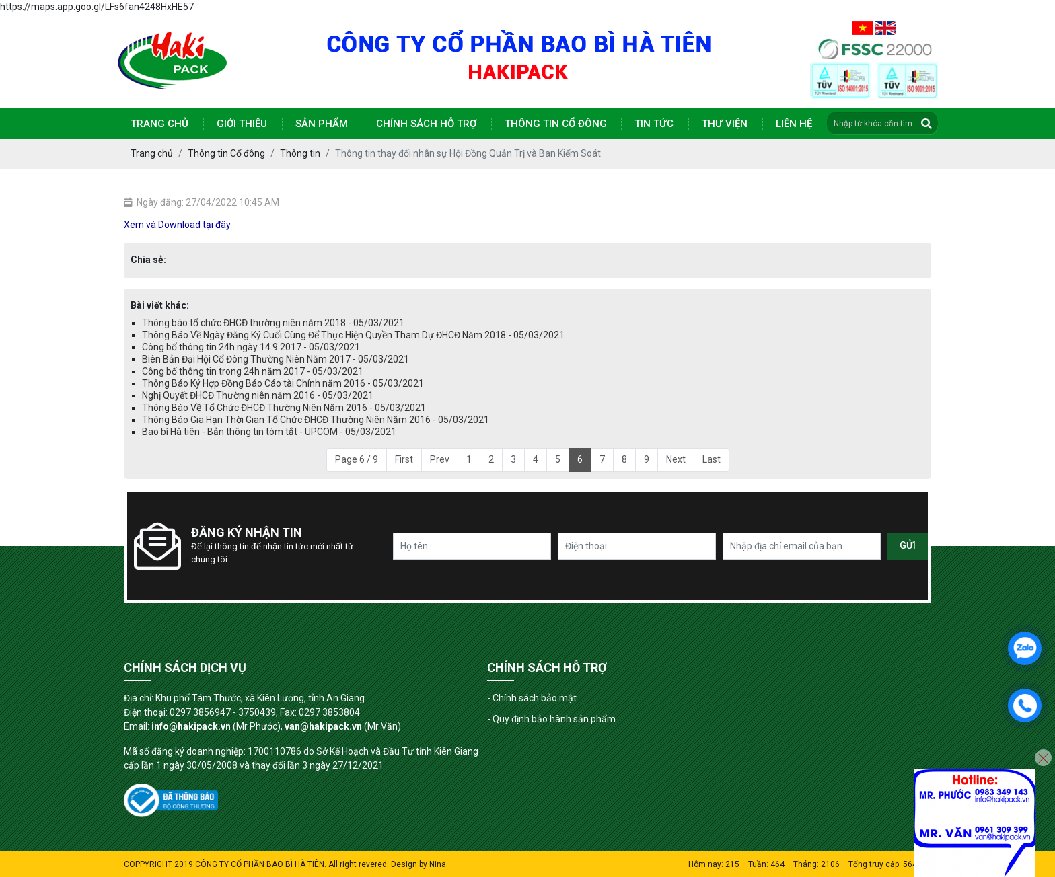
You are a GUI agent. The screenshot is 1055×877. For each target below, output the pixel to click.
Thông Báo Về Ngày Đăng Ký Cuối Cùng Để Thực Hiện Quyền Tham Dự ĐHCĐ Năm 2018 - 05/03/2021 (353, 335)
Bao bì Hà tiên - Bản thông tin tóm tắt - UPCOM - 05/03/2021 (269, 431)
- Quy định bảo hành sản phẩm (551, 719)
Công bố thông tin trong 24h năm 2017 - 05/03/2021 (252, 371)
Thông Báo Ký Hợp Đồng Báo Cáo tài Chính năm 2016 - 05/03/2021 (283, 383)
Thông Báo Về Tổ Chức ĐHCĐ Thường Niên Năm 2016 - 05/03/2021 (284, 407)
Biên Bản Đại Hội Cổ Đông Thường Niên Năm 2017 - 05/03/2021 (275, 359)
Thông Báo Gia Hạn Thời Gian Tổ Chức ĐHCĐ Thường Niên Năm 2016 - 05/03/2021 (315, 419)
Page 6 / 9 (356, 459)
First (404, 459)
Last (711, 459)
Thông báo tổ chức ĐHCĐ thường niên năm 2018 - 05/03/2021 (273, 322)
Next (676, 459)
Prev (439, 459)
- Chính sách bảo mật (532, 698)
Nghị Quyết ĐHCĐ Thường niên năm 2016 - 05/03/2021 (257, 395)
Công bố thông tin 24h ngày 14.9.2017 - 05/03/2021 (251, 347)
